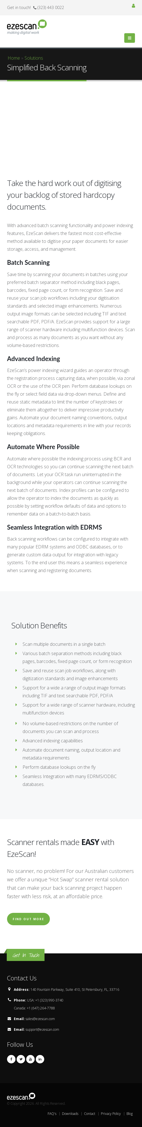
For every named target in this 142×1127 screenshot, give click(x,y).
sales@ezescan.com (40, 1018)
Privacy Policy (111, 1113)
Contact (89, 1113)
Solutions (34, 58)
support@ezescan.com (42, 1029)
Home (14, 58)
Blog (130, 1113)
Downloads (70, 1113)
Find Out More (28, 919)
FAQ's (52, 1113)
